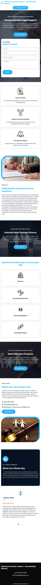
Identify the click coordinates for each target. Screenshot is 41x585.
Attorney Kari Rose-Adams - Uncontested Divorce (20, 3)
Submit (7, 72)
